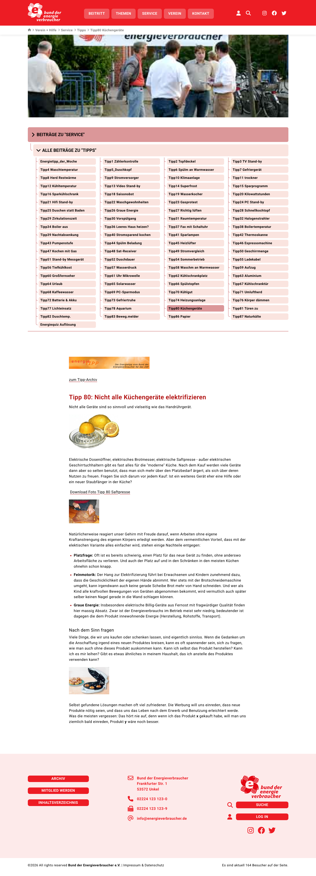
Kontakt (200, 13)
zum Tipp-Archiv (83, 379)
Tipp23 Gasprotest (183, 202)
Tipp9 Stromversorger (121, 177)
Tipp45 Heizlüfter (182, 243)
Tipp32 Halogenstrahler (251, 218)
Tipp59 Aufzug (244, 267)
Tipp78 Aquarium (117, 308)
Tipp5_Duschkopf (118, 169)
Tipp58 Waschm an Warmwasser (193, 267)
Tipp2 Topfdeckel (181, 161)
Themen (123, 13)
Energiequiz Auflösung (58, 324)
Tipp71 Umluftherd (247, 292)
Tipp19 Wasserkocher (185, 194)
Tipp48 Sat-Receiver (120, 251)
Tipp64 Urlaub (51, 283)
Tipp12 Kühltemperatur (58, 186)
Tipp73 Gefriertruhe (120, 300)
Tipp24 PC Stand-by (248, 202)
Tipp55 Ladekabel (246, 259)
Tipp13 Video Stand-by (122, 186)
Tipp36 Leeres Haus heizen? (126, 226)
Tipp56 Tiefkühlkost (56, 267)
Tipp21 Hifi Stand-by (56, 202)
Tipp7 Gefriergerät (247, 169)
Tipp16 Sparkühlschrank (59, 194)
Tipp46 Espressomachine (252, 243)
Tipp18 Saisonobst (119, 194)
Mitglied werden (58, 790)
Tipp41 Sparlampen (183, 235)
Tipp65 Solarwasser (120, 283)
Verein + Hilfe (44, 30)
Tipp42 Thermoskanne (250, 235)
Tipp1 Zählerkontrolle (121, 161)
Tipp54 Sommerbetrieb (186, 259)
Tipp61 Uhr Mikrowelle (122, 275)
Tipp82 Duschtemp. (55, 316)
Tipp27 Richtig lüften (185, 210)
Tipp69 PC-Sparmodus (122, 292)
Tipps (80, 30)
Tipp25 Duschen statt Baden (62, 210)
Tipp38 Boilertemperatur (252, 226)
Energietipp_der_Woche (58, 161)
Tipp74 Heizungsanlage (187, 300)
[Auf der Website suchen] (248, 13)
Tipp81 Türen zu (245, 308)
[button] (58, 134)
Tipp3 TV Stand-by (247, 161)
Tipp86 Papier (179, 316)
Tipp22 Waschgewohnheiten (126, 202)
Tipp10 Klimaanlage (184, 177)
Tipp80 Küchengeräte (185, 308)
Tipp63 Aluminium (247, 275)
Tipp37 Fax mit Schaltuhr (188, 226)
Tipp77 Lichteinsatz (55, 308)
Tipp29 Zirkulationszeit (58, 218)
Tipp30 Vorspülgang (120, 218)
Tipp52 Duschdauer (119, 259)
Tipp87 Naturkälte (247, 316)
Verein (174, 13)
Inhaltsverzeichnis (58, 802)
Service (149, 13)
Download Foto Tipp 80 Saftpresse (100, 492)
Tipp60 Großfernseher (57, 275)
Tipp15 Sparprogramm (250, 186)
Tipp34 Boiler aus (54, 226)
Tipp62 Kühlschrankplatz (188, 275)
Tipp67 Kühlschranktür (250, 283)
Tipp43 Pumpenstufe (56, 243)
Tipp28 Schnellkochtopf (251, 210)
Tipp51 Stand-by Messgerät (62, 259)
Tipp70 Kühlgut (180, 292)
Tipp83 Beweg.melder (121, 316)
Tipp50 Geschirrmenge (250, 251)
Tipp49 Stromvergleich (186, 251)
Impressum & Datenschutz (143, 865)
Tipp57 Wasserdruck (120, 267)
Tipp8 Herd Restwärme (58, 177)
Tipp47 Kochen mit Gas (58, 251)
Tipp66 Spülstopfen (183, 283)
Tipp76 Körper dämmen (251, 300)
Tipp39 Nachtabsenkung (59, 235)
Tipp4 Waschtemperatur (59, 169)
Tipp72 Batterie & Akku (58, 300)
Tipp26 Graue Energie (121, 210)
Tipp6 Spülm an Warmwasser (191, 169)
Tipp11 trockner (245, 177)
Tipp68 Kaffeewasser (57, 292)
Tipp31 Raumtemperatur (187, 218)
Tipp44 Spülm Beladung (123, 243)
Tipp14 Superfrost (182, 186)
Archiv (58, 778)
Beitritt (97, 13)
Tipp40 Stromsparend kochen (127, 235)
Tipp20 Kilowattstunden (251, 194)
